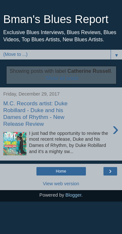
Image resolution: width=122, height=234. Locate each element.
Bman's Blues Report (55, 19)
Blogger (73, 195)
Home (61, 171)
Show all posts (62, 78)
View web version (61, 183)
